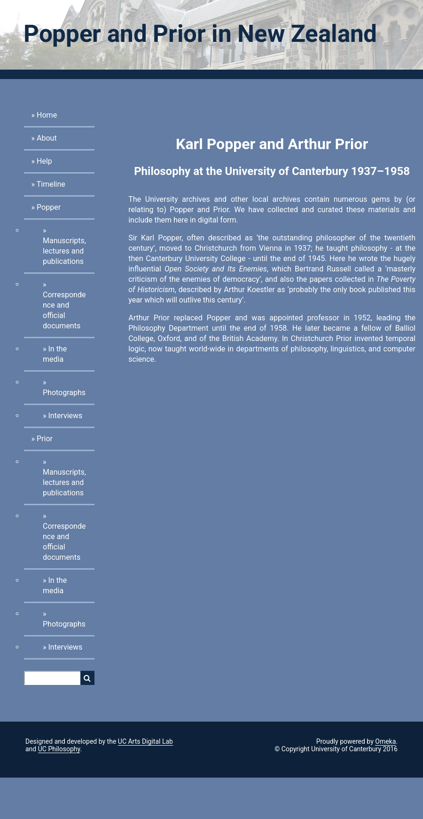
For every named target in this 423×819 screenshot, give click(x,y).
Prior (45, 438)
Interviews (65, 415)
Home (47, 115)
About (47, 138)
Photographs (64, 392)
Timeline (51, 184)
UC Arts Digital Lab (145, 741)
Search (87, 678)
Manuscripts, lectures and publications (64, 251)
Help (44, 161)
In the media (55, 354)
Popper (49, 207)
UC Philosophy (59, 749)
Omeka (385, 741)
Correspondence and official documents (64, 310)
